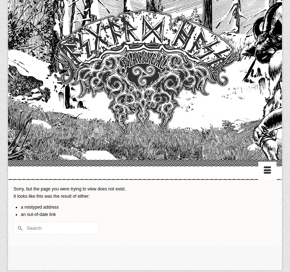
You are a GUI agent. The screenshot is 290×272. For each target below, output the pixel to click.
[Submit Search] (19, 228)
